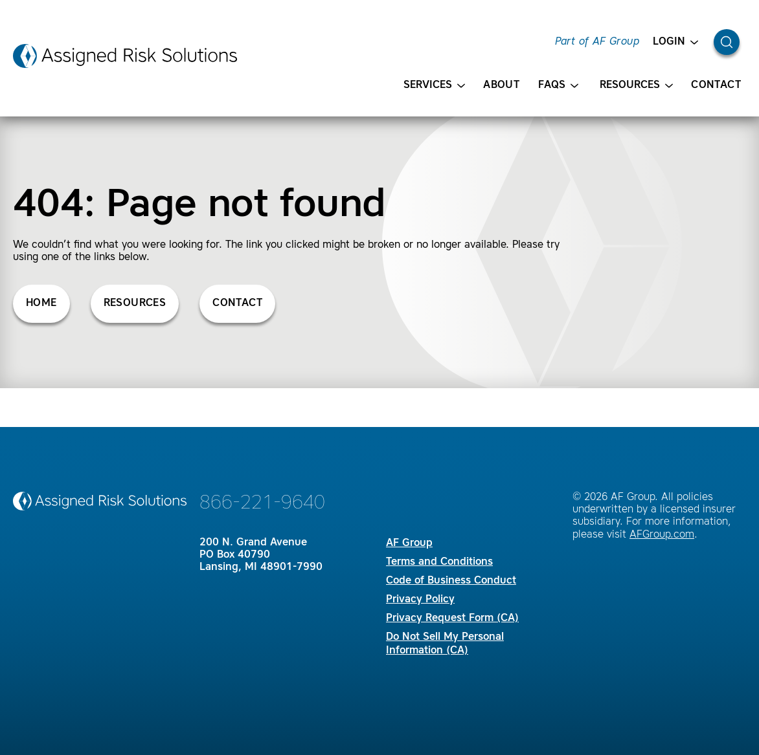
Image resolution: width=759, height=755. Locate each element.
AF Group (409, 543)
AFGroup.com (661, 535)
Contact (716, 85)
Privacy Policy (420, 600)
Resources (636, 85)
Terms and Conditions (439, 562)
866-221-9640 (262, 503)
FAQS (558, 85)
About (501, 85)
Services (434, 85)
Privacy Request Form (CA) (452, 618)
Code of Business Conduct (451, 581)
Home (41, 303)
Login (675, 42)
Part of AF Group (597, 42)
